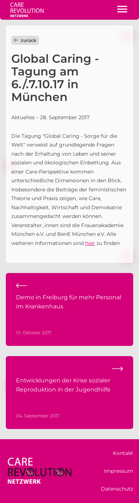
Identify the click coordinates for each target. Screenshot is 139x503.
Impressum (118, 471)
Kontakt (123, 453)
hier (90, 243)
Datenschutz (117, 489)
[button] (122, 10)
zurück (25, 40)
